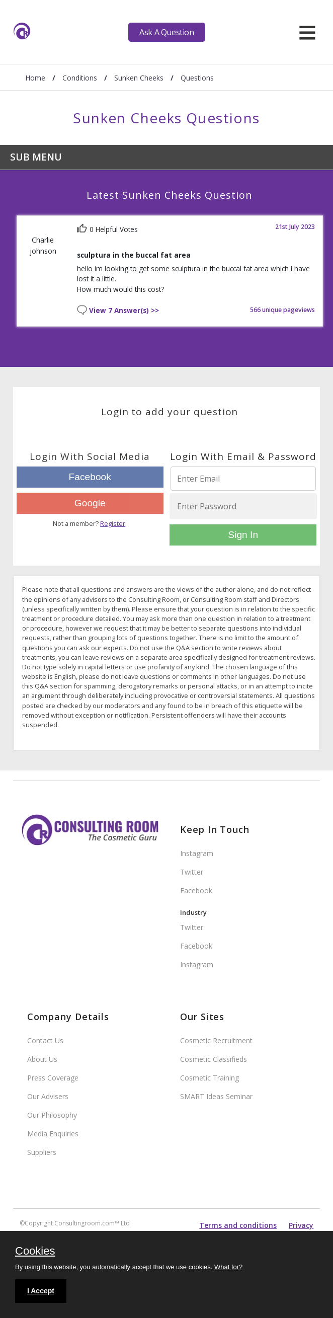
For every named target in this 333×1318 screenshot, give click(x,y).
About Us (42, 1059)
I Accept (40, 1291)
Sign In (243, 534)
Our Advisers (47, 1096)
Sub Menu (36, 157)
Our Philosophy (52, 1115)
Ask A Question (166, 32)
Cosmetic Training (209, 1077)
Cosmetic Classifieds (213, 1059)
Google (90, 503)
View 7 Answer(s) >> (124, 310)
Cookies (35, 1251)
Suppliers (41, 1152)
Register (112, 523)
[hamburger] (307, 32)
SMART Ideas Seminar (216, 1096)
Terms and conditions (238, 1225)
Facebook (90, 477)
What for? (228, 1267)
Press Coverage (52, 1077)
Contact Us (45, 1040)
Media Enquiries (52, 1133)
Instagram (196, 853)
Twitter (191, 872)
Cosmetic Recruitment (216, 1040)
